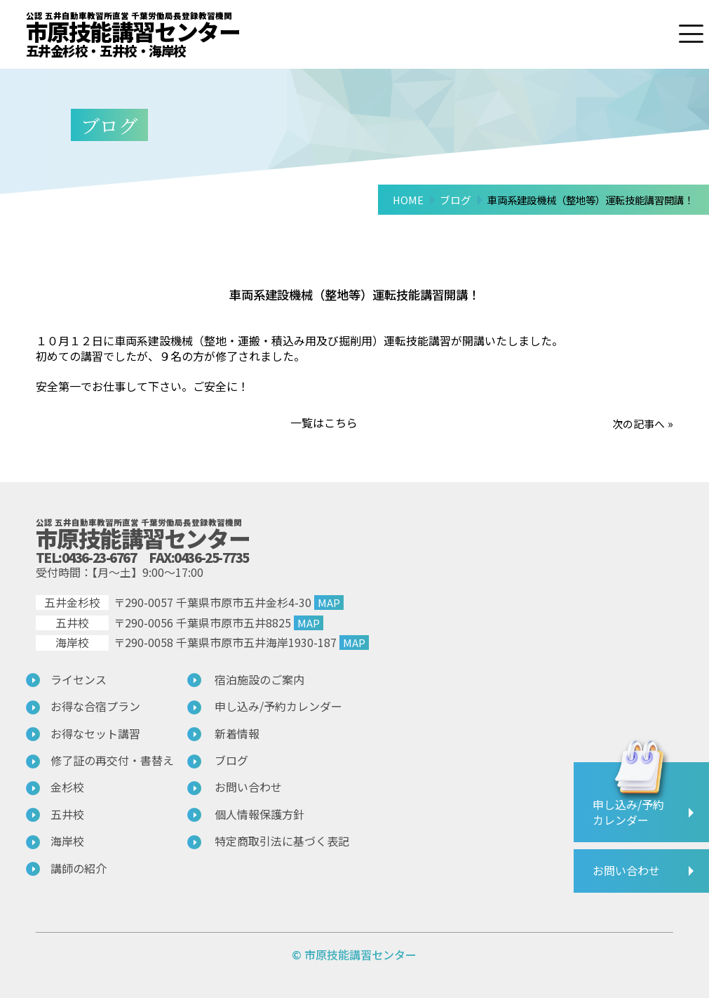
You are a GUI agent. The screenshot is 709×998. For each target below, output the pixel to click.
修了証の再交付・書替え (112, 760)
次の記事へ (637, 423)
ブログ (231, 760)
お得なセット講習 (95, 733)
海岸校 (67, 840)
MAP (329, 602)
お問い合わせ (248, 786)
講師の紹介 (78, 868)
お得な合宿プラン (95, 706)
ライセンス (78, 679)
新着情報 (237, 733)
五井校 (67, 814)
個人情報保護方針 (259, 814)
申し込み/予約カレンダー (278, 706)
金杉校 (67, 786)
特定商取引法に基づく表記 (282, 840)
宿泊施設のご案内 (259, 679)
